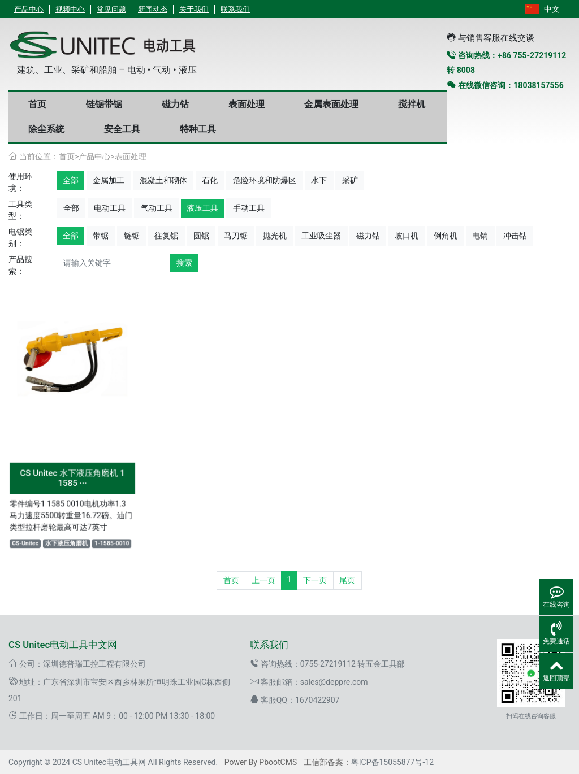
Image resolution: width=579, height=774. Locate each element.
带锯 (101, 235)
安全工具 (122, 129)
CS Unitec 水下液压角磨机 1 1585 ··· (72, 475)
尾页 (347, 580)
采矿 (350, 180)
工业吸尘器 (321, 235)
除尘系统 (46, 129)
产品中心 (29, 9)
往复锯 (166, 235)
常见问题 (111, 9)
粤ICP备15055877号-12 (392, 762)
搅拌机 (411, 104)
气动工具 (156, 207)
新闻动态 (152, 9)
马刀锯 (236, 235)
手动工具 (249, 207)
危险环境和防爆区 (264, 180)
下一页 (315, 580)
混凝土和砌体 (163, 180)
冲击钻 (515, 235)
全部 (71, 180)
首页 (37, 104)
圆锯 (201, 235)
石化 (210, 180)
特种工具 (198, 129)
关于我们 (194, 9)
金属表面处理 (331, 104)
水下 (319, 180)
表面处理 (246, 104)
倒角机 (445, 235)
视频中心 (70, 9)
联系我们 (235, 9)
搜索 (184, 262)
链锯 (132, 235)
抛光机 (275, 235)
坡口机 (406, 235)
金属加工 (108, 180)
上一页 (263, 580)
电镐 (480, 235)
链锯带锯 (104, 104)
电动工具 (110, 207)
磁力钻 (175, 104)
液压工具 (202, 207)
